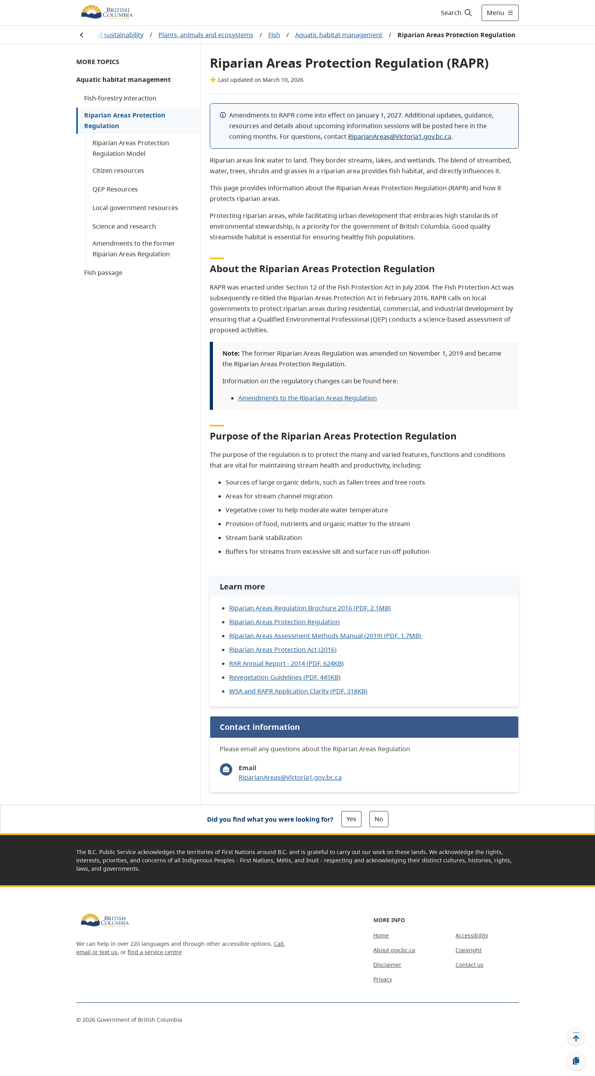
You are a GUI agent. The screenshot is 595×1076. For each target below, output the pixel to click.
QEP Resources (115, 189)
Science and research (124, 226)
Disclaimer (387, 964)
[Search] (457, 13)
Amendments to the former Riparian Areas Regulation (133, 248)
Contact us (470, 964)
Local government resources (135, 207)
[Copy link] (576, 1060)
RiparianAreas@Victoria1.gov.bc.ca (399, 136)
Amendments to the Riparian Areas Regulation (307, 398)
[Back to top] (576, 1036)
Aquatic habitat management (338, 34)
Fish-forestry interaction (120, 98)
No (379, 819)
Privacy (382, 979)
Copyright (469, 950)
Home (381, 935)
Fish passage (103, 272)
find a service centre (155, 952)
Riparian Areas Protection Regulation (125, 120)
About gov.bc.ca (394, 950)
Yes (351, 819)
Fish (274, 34)
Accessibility (472, 935)
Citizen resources (118, 170)
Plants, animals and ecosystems (205, 34)
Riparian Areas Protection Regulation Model (130, 148)
